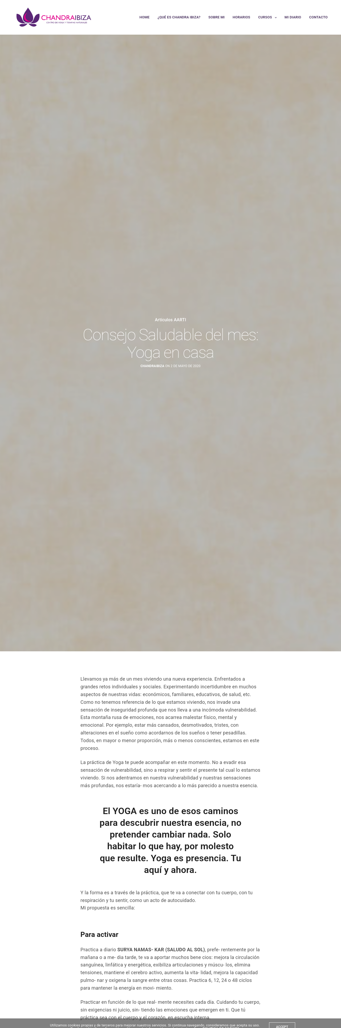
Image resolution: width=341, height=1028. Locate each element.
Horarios (241, 17)
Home (145, 17)
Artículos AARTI (170, 320)
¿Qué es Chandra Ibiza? (178, 17)
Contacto (318, 17)
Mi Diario (293, 17)
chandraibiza (152, 366)
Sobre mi (216, 17)
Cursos (265, 17)
